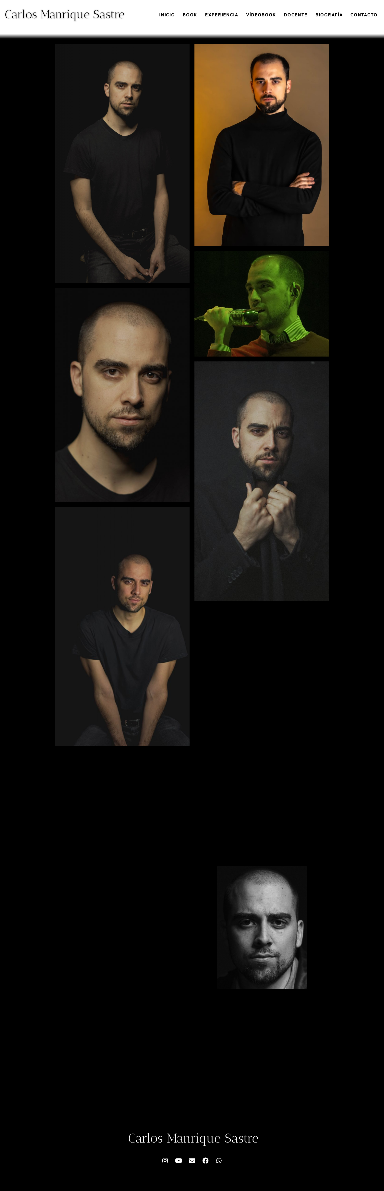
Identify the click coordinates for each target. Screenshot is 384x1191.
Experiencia (221, 15)
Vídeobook (261, 15)
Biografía (329, 15)
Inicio (167, 15)
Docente (296, 15)
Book (190, 15)
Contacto (364, 15)
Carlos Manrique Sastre (64, 14)
